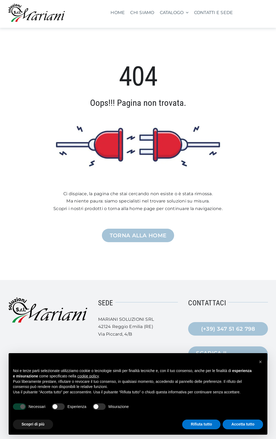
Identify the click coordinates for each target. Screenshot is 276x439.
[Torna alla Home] (138, 235)
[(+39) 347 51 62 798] (228, 329)
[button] (260, 361)
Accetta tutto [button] (242, 424)
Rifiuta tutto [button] (201, 424)
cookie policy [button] (88, 376)
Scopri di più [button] (33, 424)
